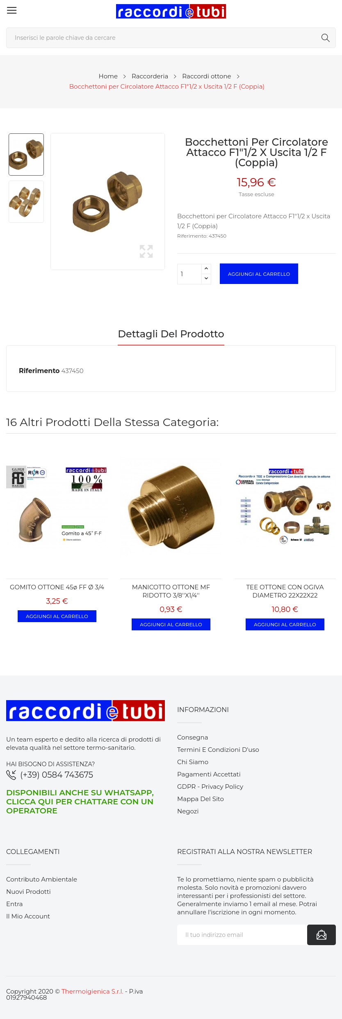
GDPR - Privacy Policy (210, 786)
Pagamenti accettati (209, 774)
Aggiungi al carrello (259, 273)
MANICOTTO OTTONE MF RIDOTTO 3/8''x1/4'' (171, 591)
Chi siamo (192, 762)
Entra (14, 904)
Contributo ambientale (41, 879)
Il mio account (28, 916)
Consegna (192, 737)
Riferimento (39, 371)
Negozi (188, 811)
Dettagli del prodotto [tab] (171, 334)
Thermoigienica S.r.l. (92, 991)
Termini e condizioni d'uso (218, 749)
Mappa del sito (200, 799)
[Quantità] (189, 274)
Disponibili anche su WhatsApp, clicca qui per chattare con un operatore (80, 801)
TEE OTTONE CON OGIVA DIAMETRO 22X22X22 (285, 591)
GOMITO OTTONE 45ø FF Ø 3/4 (57, 587)
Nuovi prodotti (28, 891)
